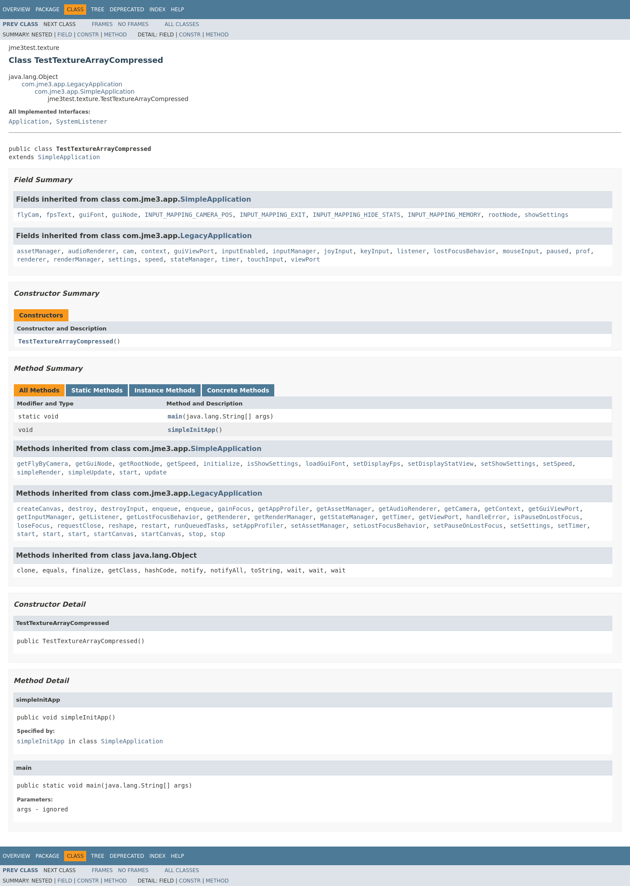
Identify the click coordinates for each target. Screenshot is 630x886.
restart (154, 525)
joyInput (338, 251)
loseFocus (33, 525)
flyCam (28, 214)
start (128, 472)
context (154, 251)
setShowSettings (508, 463)
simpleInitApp (191, 429)
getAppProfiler (283, 508)
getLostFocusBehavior (163, 516)
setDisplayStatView (441, 463)
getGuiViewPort (553, 508)
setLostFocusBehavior (389, 525)
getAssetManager (343, 508)
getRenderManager (283, 516)
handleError (486, 516)
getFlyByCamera (42, 463)
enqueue (165, 508)
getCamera (460, 508)
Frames (102, 24)
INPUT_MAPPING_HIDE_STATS (356, 214)
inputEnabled (243, 251)
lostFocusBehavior (464, 251)
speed (154, 259)
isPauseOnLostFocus (546, 516)
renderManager (77, 259)
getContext (502, 508)
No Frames (133, 24)
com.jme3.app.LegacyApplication (72, 84)
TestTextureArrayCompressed (65, 341)
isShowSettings (272, 463)
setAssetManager (318, 525)
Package (47, 10)
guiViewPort (194, 251)
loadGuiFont (325, 463)
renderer (31, 259)
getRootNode (139, 463)
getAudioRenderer (408, 508)
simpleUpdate (90, 472)
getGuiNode (93, 463)
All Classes (182, 24)
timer (230, 259)
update (156, 472)
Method (115, 35)
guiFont (91, 214)
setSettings (530, 525)
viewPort (305, 259)
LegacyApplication (216, 236)
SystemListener (81, 121)
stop (195, 533)
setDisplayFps (377, 463)
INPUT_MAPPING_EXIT (272, 214)
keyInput (374, 251)
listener (411, 251)
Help (177, 10)
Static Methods (97, 390)
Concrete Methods (238, 390)
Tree (97, 10)
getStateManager (347, 516)
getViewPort (439, 516)
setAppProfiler (257, 525)
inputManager (294, 251)
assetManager (39, 251)
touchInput (265, 259)
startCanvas (114, 533)
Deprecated (127, 10)
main (175, 416)
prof (583, 251)
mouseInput (521, 251)
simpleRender (39, 472)
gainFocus (234, 508)
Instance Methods (164, 390)
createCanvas (39, 508)
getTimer (396, 516)
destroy (81, 508)
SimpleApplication (69, 157)
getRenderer (227, 516)
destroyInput (123, 508)
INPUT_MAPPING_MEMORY (444, 214)
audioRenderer (92, 251)
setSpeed (557, 463)
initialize (221, 463)
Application (29, 121)
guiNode (124, 214)
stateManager (192, 259)
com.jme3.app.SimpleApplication (85, 91)
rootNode (502, 214)
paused (557, 251)
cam (128, 251)
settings (122, 259)
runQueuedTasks (199, 525)
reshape (121, 525)
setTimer (572, 525)
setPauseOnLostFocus (468, 525)
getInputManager (44, 516)
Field (64, 35)
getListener (99, 516)
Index (157, 10)
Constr (88, 35)
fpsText (58, 214)
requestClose (79, 525)
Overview (16, 10)
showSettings (546, 214)
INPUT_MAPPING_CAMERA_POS (188, 214)
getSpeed (181, 463)
